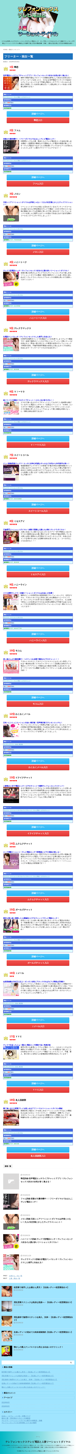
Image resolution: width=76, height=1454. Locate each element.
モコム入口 (38, 704)
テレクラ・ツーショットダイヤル (13, 229)
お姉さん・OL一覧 (15, 1276)
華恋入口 (38, 120)
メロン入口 (38, 252)
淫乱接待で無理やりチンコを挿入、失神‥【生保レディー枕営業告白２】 (29, 1379)
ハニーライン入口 (38, 640)
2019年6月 (6, 1402)
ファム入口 (38, 183)
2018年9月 (6, 1406)
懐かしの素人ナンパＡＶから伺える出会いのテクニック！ (38, 1347)
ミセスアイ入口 (38, 574)
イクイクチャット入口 (38, 833)
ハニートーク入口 (38, 318)
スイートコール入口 (38, 511)
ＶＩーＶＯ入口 (38, 445)
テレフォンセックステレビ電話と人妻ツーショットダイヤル (38, 1441)
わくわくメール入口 (38, 767)
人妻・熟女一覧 (14, 1278)
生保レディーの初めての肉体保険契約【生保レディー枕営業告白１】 (43, 1332)
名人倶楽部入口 (38, 1156)
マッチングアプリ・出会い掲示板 (13, 744)
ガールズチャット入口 (38, 963)
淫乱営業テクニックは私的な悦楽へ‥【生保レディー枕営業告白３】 (43, 1302)
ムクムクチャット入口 (38, 899)
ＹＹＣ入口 (38, 1090)
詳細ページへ (38, 114)
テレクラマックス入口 (38, 381)
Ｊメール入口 (38, 1026)
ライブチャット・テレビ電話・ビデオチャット (17, 97)
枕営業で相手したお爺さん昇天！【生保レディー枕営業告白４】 (41, 1287)
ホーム (38, 1436)
